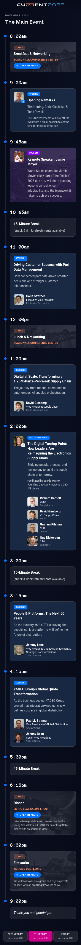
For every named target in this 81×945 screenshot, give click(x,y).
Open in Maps (27, 65)
